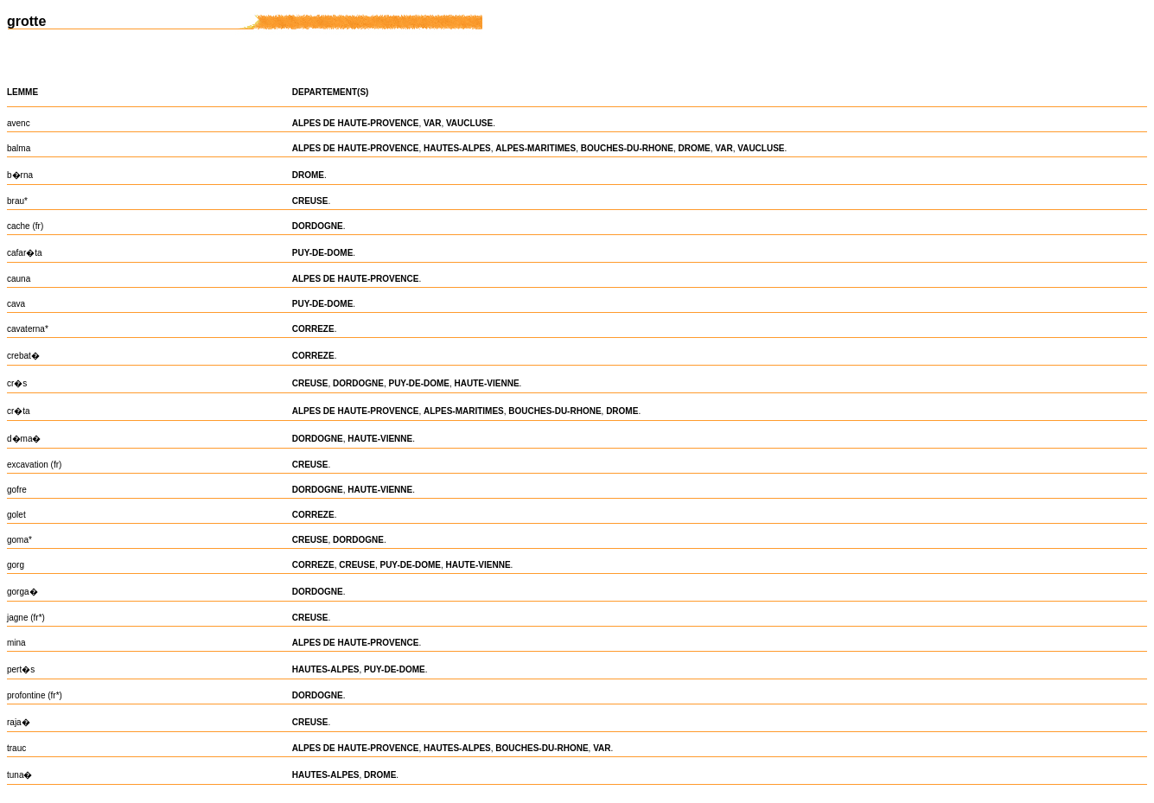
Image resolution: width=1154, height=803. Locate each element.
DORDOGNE (317, 226)
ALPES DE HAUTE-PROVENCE (355, 123)
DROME (695, 148)
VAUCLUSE (469, 123)
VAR (432, 123)
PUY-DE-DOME (323, 253)
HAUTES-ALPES (457, 148)
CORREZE (313, 329)
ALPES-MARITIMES (535, 148)
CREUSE (310, 201)
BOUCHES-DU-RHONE (627, 148)
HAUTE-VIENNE (487, 383)
